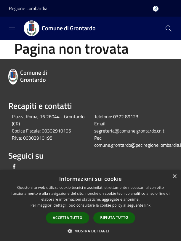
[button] (90, 231)
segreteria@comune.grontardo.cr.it (129, 130)
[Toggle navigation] (11, 27)
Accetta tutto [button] (67, 217)
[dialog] (90, 205)
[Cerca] (168, 28)
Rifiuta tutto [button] (114, 217)
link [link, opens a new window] (147, 205)
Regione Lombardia (28, 8)
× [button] (174, 176)
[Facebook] (14, 166)
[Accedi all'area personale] (156, 9)
